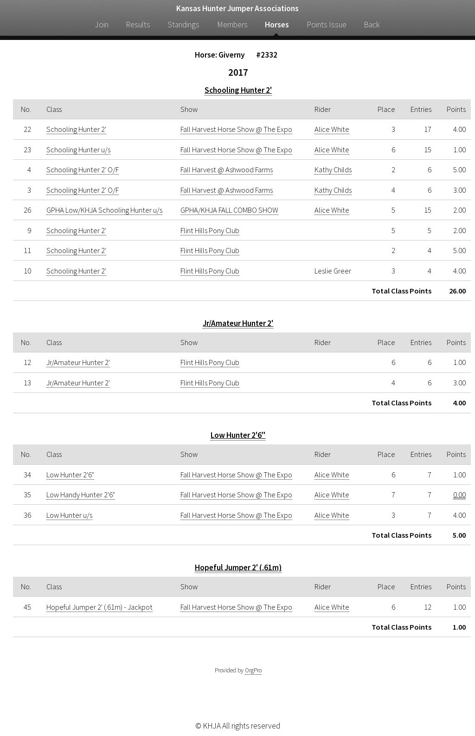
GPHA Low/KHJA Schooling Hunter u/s (104, 210)
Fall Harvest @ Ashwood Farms (226, 169)
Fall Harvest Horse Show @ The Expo (236, 129)
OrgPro (253, 670)
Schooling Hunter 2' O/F (82, 169)
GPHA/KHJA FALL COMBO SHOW (229, 210)
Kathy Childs (333, 169)
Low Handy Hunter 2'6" (80, 494)
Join (102, 25)
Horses (277, 25)
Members (232, 25)
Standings (183, 25)
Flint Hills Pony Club (209, 230)
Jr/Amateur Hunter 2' (238, 323)
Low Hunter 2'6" (238, 435)
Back (372, 25)
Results (138, 25)
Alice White (332, 129)
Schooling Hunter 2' (238, 90)
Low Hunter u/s (69, 515)
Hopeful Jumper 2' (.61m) (238, 567)
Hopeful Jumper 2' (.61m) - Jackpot (99, 607)
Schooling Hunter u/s (78, 149)
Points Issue (327, 25)
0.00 (459, 494)
